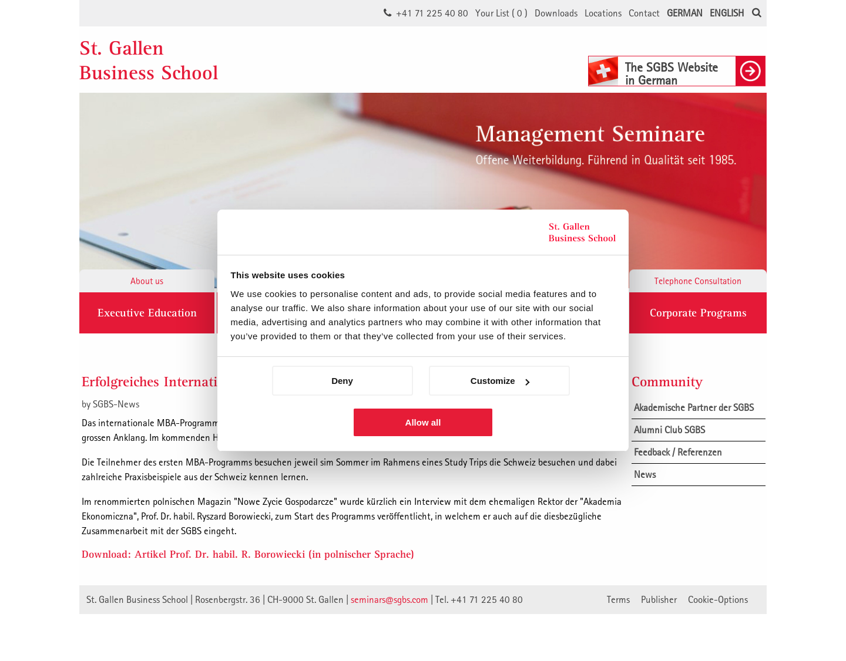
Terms (618, 599)
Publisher (659, 599)
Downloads (556, 13)
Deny (342, 381)
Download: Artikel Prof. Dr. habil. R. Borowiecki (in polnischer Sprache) (248, 554)
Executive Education (147, 312)
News (645, 474)
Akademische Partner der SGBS (694, 407)
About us (146, 280)
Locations (603, 13)
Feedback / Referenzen (678, 452)
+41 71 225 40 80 (432, 13)
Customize (500, 381)
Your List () (501, 13)
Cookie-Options (718, 599)
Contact (644, 13)
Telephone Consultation (697, 280)
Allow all (423, 422)
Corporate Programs (698, 312)
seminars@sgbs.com (389, 599)
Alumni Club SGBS (669, 430)
